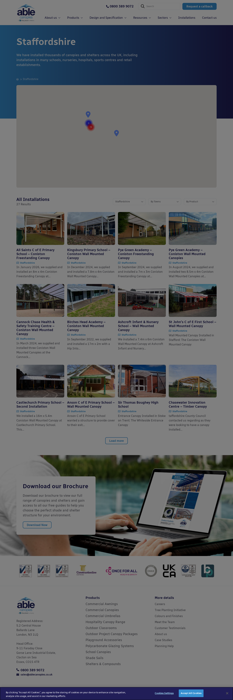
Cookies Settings (164, 694)
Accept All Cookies (191, 694)
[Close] (227, 694)
